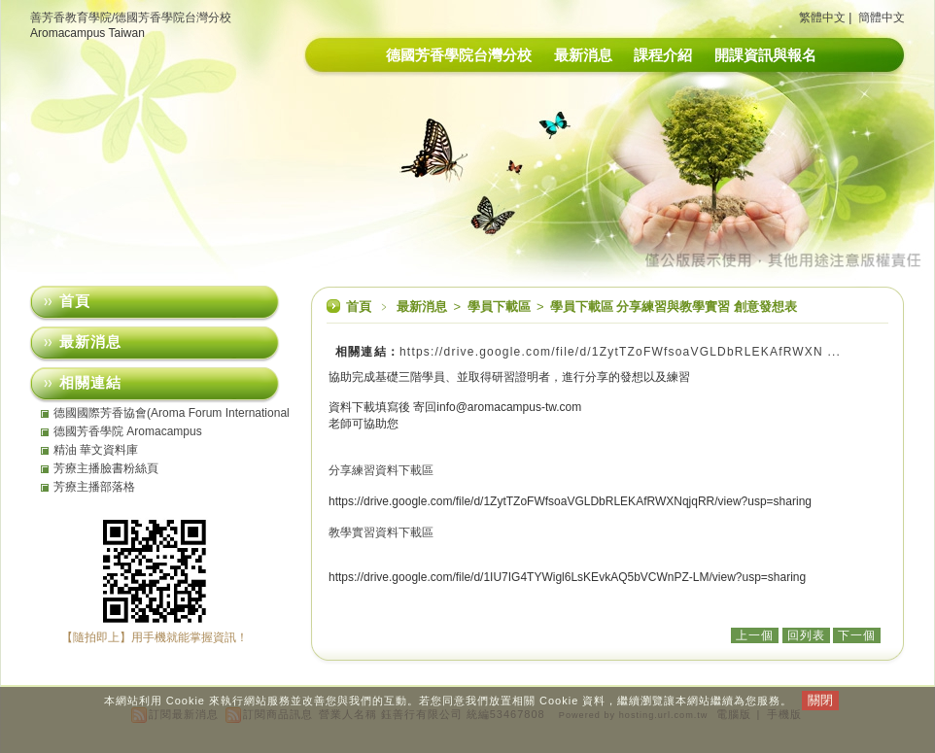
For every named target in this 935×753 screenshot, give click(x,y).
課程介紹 (663, 55)
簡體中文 (881, 17)
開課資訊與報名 (765, 55)
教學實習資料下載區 (381, 532)
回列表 (806, 635)
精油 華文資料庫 (95, 450)
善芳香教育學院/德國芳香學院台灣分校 (130, 17)
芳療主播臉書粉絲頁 (105, 468)
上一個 (755, 635)
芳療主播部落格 (94, 487)
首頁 (358, 306)
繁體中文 (822, 17)
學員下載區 (501, 306)
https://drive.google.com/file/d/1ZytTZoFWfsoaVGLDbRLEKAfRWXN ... (620, 352)
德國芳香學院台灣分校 (459, 55)
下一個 (857, 635)
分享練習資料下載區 (381, 470)
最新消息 (583, 55)
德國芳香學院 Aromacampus (127, 431)
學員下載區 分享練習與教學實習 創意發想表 (673, 306)
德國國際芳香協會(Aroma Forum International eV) (171, 413)
